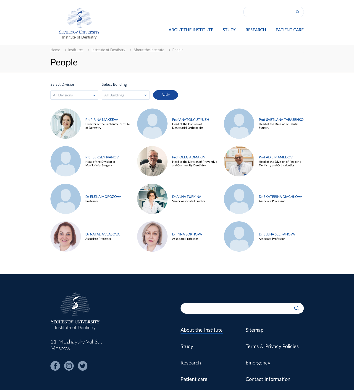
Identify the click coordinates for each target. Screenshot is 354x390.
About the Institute (191, 30)
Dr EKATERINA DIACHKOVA (280, 197)
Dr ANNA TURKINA (186, 197)
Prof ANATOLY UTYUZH (190, 119)
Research (256, 30)
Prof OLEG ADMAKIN (188, 157)
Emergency (258, 362)
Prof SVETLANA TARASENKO (281, 119)
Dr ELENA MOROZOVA (103, 197)
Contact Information (268, 379)
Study (229, 30)
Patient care (290, 30)
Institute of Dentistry (79, 37)
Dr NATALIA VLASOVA (102, 234)
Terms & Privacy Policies (272, 346)
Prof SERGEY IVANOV (102, 157)
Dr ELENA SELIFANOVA (277, 234)
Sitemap (254, 330)
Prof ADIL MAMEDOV (276, 157)
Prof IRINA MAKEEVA (101, 119)
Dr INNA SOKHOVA (187, 234)
